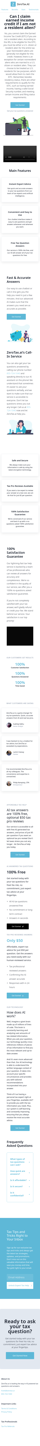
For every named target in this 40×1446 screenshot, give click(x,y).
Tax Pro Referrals (8, 1426)
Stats (23, 9)
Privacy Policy (6, 1412)
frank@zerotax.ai (8, 1391)
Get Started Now (20, 1355)
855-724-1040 (13, 373)
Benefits (15, 9)
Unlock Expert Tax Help (21, 1285)
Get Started (19, 105)
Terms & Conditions (9, 1408)
